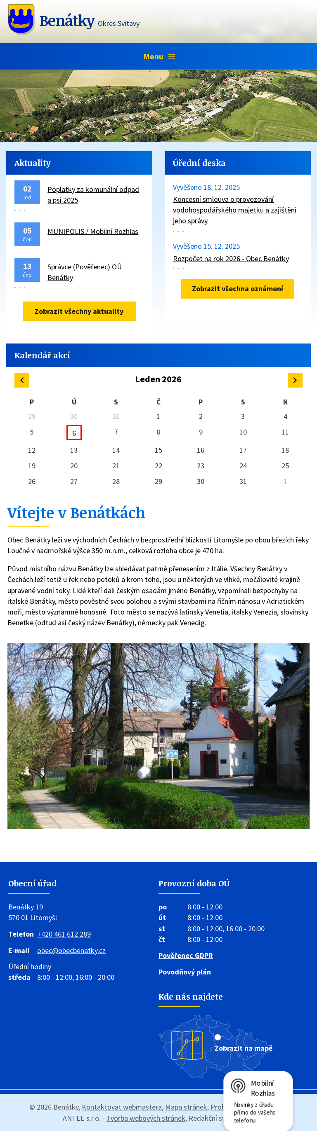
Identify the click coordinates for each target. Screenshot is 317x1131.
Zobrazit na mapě (243, 1048)
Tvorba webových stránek (145, 1118)
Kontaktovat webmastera (122, 1107)
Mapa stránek (186, 1107)
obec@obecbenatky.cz (71, 950)
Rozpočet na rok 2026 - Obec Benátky (231, 258)
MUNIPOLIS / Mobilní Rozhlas (92, 231)
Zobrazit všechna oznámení (237, 288)
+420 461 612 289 (64, 934)
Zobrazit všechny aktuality (79, 311)
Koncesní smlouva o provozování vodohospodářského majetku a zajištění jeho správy (234, 209)
